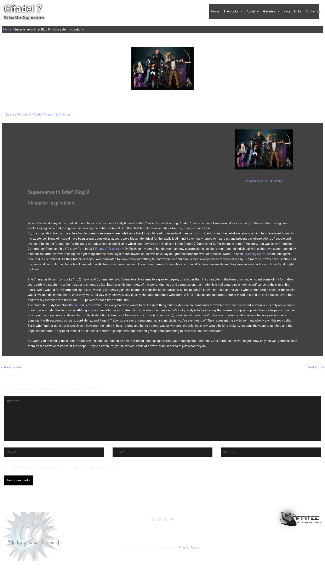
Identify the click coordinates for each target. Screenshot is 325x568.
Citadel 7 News (44, 114)
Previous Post (11, 367)
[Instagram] (165, 521)
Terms (195, 550)
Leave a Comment (18, 114)
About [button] (253, 11)
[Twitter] (159, 521)
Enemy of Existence (108, 249)
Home (215, 11)
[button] (240, 11)
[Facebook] (153, 521)
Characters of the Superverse (264, 181)
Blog (287, 11)
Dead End (76, 305)
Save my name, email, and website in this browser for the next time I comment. (64, 470)
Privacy (183, 550)
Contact (311, 11)
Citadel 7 (23, 8)
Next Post (316, 367)
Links (297, 11)
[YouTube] (172, 521)
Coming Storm (256, 254)
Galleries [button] (271, 11)
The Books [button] (233, 11)
